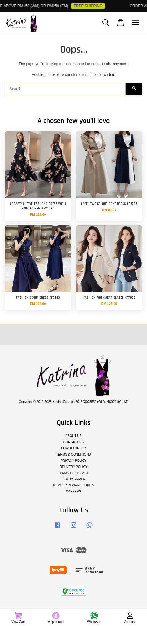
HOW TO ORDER (73, 448)
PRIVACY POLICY (74, 460)
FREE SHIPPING (89, 6)
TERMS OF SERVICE (73, 473)
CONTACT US (73, 442)
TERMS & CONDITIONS (73, 454)
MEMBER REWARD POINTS (73, 485)
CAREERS (73, 491)
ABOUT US (74, 436)
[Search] (65, 89)
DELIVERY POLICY (73, 467)
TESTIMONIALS (73, 479)
